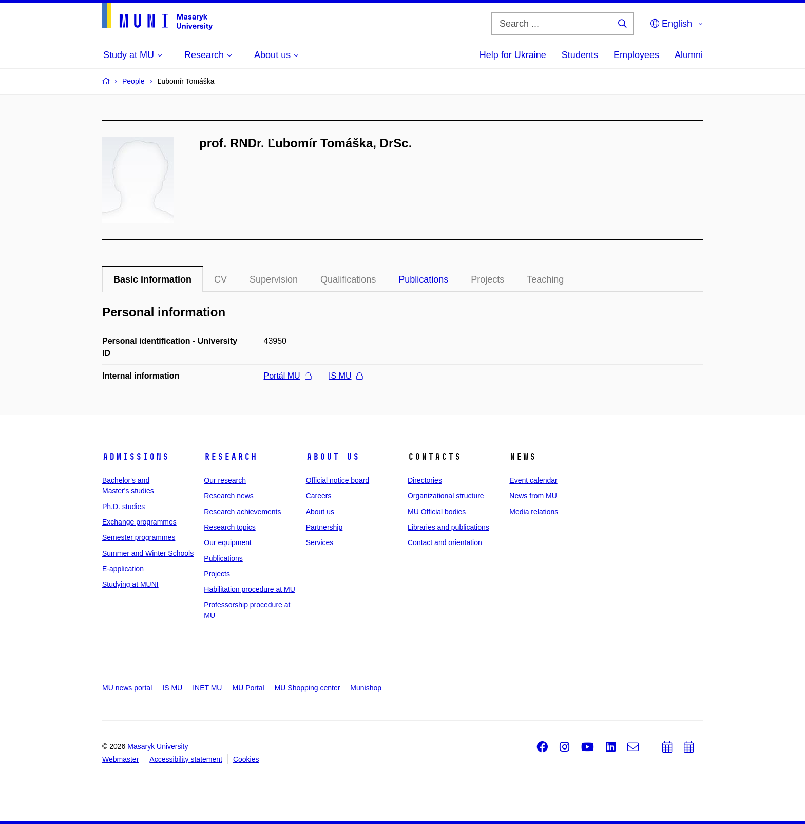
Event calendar (533, 480)
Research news (229, 496)
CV (220, 279)
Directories (425, 480)
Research (230, 456)
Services (320, 542)
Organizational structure (446, 496)
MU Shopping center (307, 688)
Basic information (152, 279)
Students (580, 55)
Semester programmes (138, 537)
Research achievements (242, 512)
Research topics (229, 527)
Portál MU (287, 375)
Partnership (324, 527)
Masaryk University (157, 746)
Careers (319, 496)
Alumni (689, 55)
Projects (487, 279)
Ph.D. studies (123, 506)
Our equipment (228, 542)
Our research (225, 480)
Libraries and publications (448, 527)
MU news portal (127, 688)
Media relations (533, 512)
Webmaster (120, 759)
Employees (636, 55)
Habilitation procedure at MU (249, 589)
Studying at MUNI (130, 584)
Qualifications (348, 279)
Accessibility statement (185, 759)
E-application (123, 569)
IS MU (345, 375)
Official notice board (337, 480)
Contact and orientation (445, 542)
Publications (423, 279)
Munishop (365, 688)
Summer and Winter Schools (148, 553)
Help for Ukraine (513, 55)
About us (332, 456)
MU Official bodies (437, 512)
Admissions (135, 456)
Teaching (545, 279)
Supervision (274, 279)
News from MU (533, 496)
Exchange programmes (139, 522)
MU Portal (248, 688)
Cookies (246, 759)
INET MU (207, 688)
